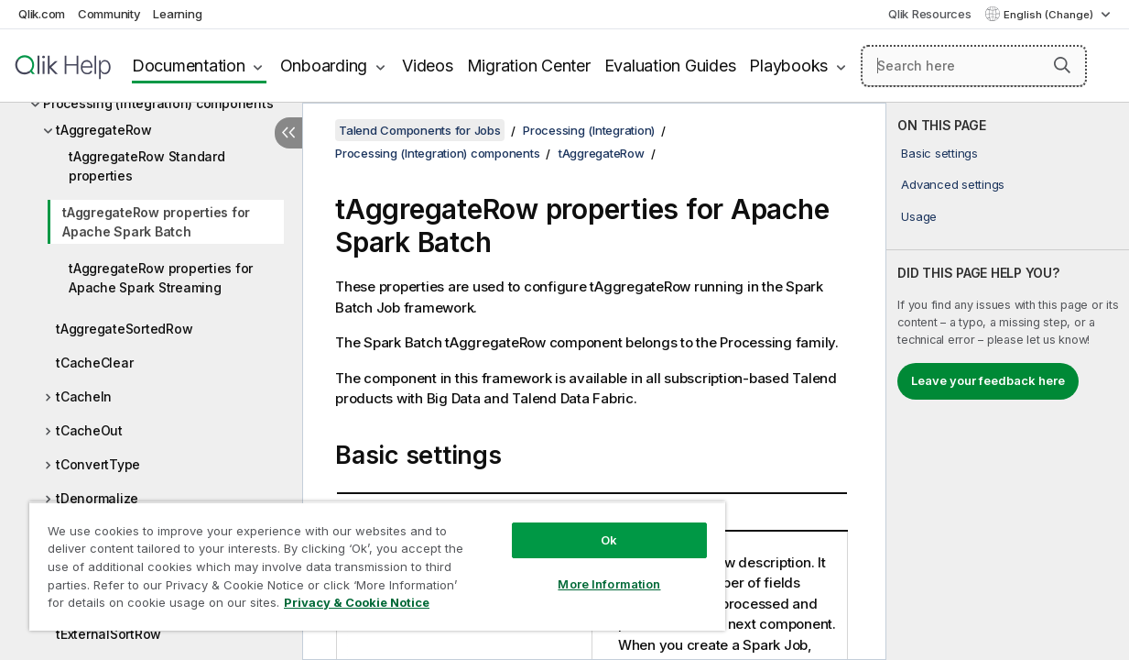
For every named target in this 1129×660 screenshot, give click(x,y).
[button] (1062, 65)
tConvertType (98, 464)
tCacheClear (94, 362)
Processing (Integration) (589, 130)
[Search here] (974, 66)
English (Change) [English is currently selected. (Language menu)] (1050, 14)
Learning (177, 13)
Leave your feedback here (988, 380)
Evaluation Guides (670, 65)
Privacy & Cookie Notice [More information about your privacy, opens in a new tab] (154, 606)
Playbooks (788, 65)
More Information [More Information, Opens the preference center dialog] (574, 570)
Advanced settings (952, 184)
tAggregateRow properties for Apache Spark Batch (156, 221)
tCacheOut (89, 430)
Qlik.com (41, 13)
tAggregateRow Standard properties (147, 165)
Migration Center (529, 65)
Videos (427, 65)
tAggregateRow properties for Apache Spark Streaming (161, 277)
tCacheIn (84, 396)
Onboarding (324, 65)
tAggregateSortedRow (124, 328)
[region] (356, 559)
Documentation (188, 65)
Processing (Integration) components (158, 103)
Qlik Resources (930, 13)
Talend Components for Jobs (420, 130)
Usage (919, 216)
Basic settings (939, 153)
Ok (574, 526)
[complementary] (1007, 381)
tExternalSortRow (108, 634)
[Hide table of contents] (288, 132)
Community (109, 13)
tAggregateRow (104, 130)
